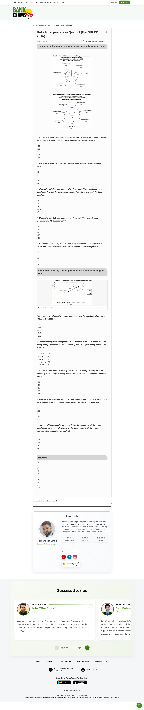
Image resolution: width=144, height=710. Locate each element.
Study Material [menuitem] (44, 2)
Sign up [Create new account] (124, 2)
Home (35, 25)
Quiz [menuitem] (55, 2)
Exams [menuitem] (33, 2)
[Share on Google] (94, 41)
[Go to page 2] (64, 656)
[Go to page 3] (67, 656)
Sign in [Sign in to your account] (114, 2)
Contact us (66, 670)
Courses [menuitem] (63, 2)
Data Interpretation (46, 25)
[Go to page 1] (62, 656)
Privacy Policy (101, 670)
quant (54, 501)
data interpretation (44, 501)
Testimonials (83, 670)
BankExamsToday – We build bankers (76, 703)
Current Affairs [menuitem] (23, 2)
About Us (51, 670)
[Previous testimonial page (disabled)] (56, 656)
